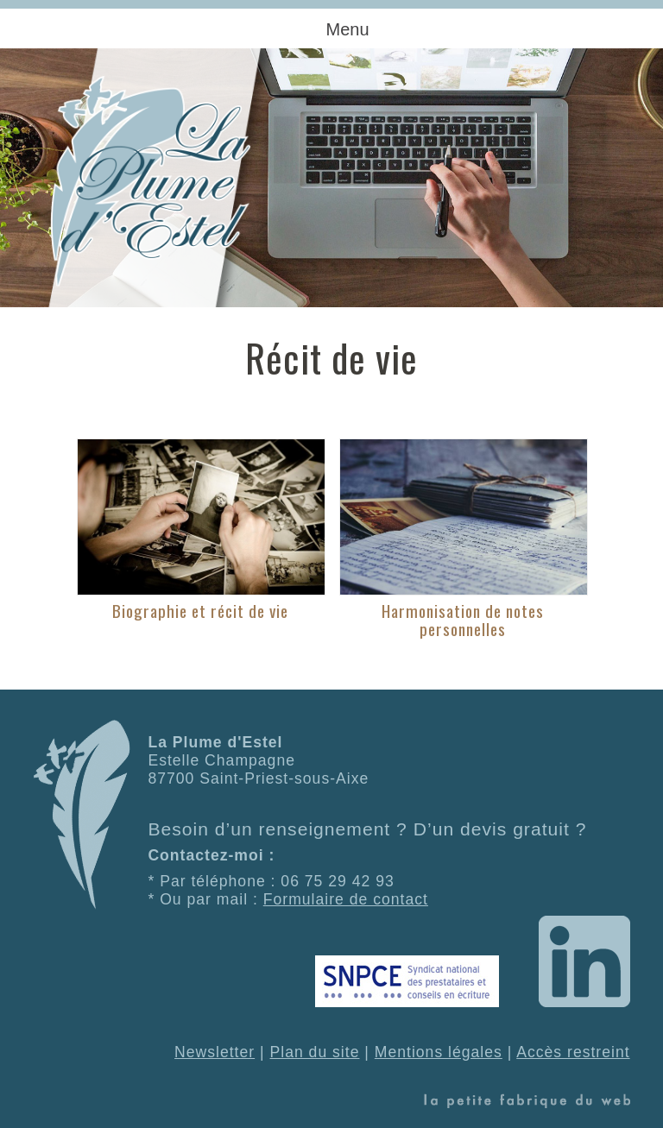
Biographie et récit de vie (200, 610)
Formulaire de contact (345, 899)
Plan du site (315, 1052)
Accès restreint (572, 1052)
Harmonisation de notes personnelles (463, 619)
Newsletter (214, 1052)
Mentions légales (438, 1052)
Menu (347, 29)
